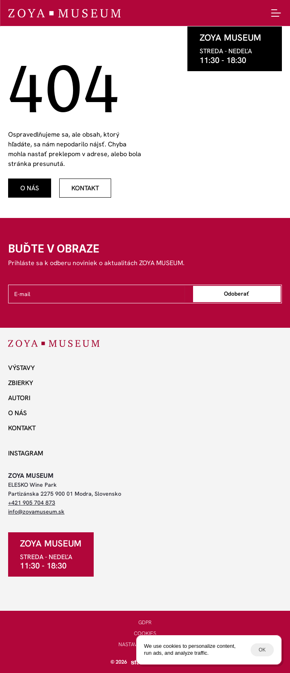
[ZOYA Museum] (64, 13)
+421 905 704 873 (31, 502)
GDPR (145, 622)
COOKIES (145, 633)
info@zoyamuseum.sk (36, 511)
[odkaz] (29, 188)
